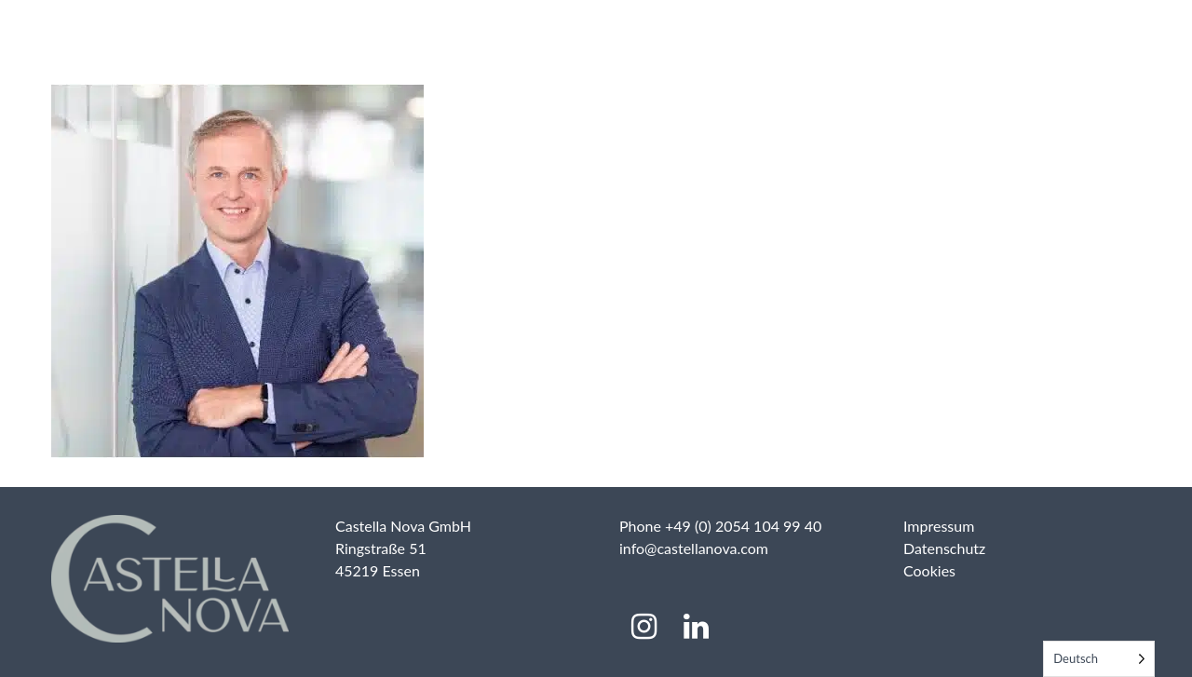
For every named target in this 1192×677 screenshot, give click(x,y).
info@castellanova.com (693, 548)
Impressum (938, 526)
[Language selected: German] (1099, 659)
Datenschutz (944, 548)
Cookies (929, 570)
